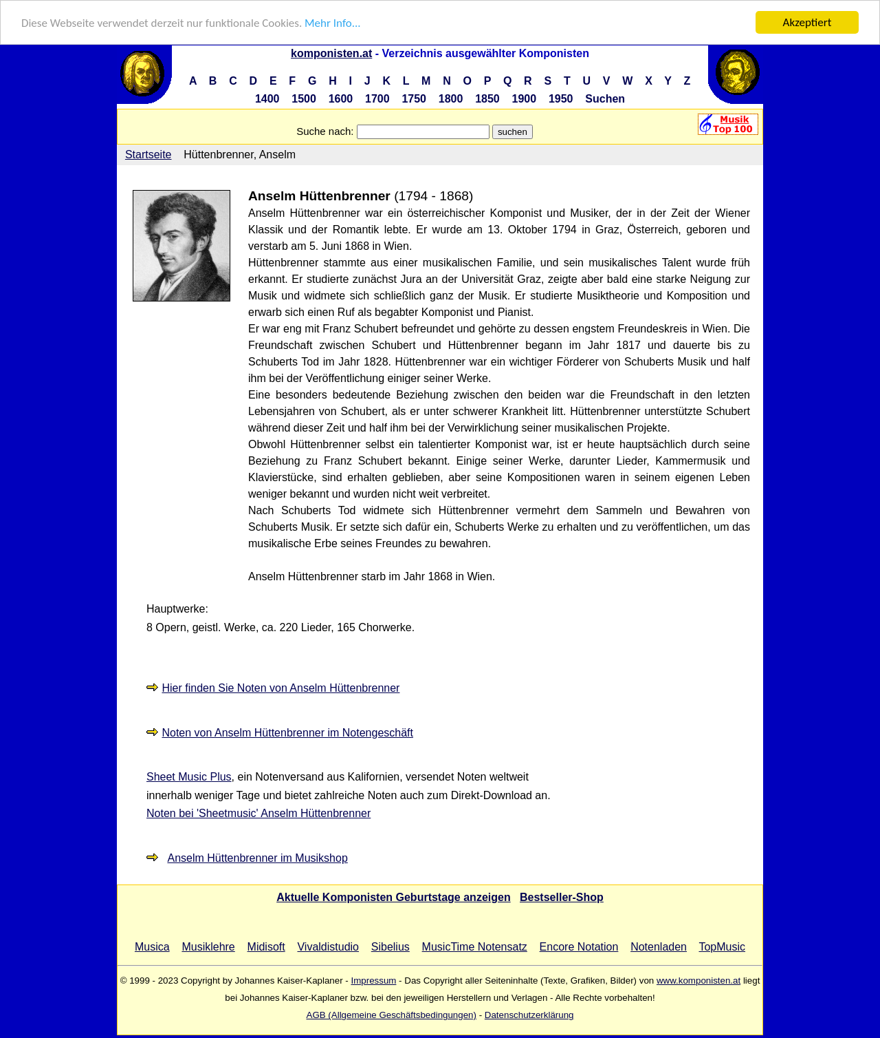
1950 (561, 99)
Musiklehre (208, 947)
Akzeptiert (807, 22)
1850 (487, 99)
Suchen (605, 99)
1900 (524, 99)
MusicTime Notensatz (474, 947)
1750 (414, 99)
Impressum (373, 980)
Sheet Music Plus (189, 777)
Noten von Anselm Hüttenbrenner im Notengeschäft (287, 732)
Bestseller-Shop (562, 897)
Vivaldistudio (328, 947)
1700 (377, 99)
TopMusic (721, 947)
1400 (267, 99)
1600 (341, 99)
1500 (304, 99)
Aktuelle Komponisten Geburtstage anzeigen (393, 897)
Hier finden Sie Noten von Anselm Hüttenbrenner (280, 688)
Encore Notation (579, 947)
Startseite (148, 154)
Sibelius (390, 947)
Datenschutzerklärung (529, 1015)
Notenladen (658, 947)
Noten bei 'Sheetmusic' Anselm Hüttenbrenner (258, 813)
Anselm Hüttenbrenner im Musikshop (257, 858)
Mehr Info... (332, 22)
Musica (152, 947)
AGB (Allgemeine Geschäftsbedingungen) (391, 1015)
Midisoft (266, 947)
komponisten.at (331, 53)
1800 (451, 99)
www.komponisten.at (698, 980)
